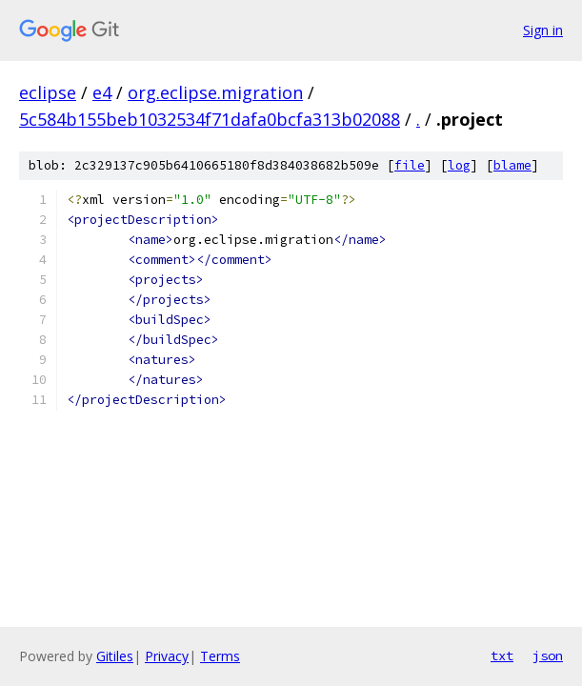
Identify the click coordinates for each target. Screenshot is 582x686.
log (459, 165)
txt (502, 655)
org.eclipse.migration (215, 92)
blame (512, 165)
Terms (220, 656)
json (547, 655)
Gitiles (114, 656)
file (409, 165)
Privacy (167, 656)
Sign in (543, 30)
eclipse (47, 92)
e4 (101, 92)
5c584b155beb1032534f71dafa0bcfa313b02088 (209, 119)
